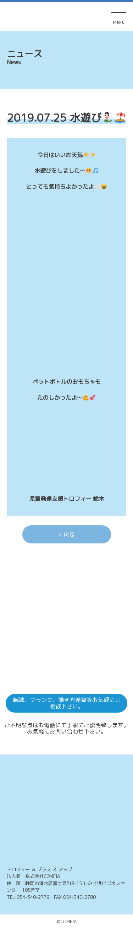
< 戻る (66, 534)
